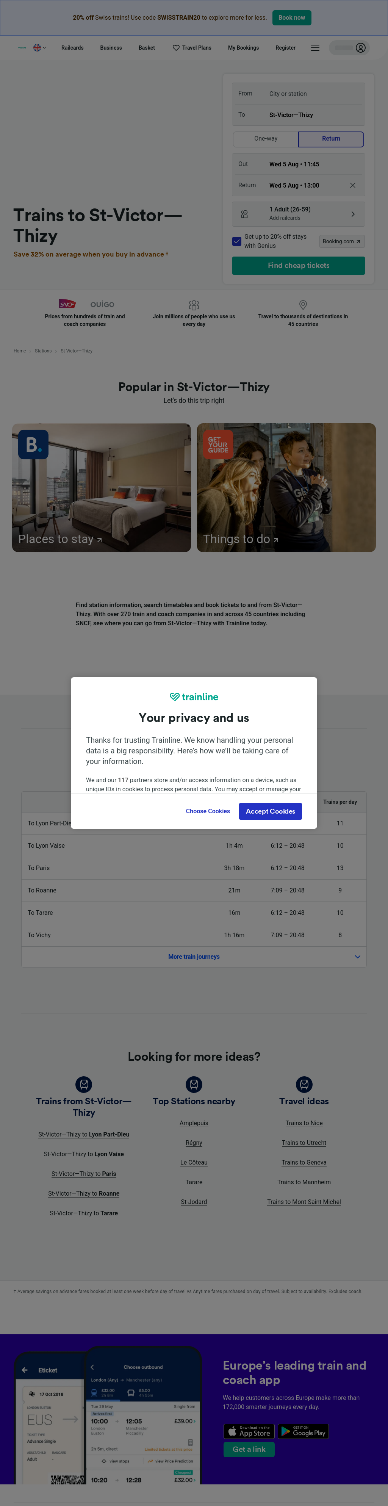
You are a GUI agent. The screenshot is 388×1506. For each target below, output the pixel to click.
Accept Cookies (270, 811)
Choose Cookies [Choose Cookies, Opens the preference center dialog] (208, 811)
